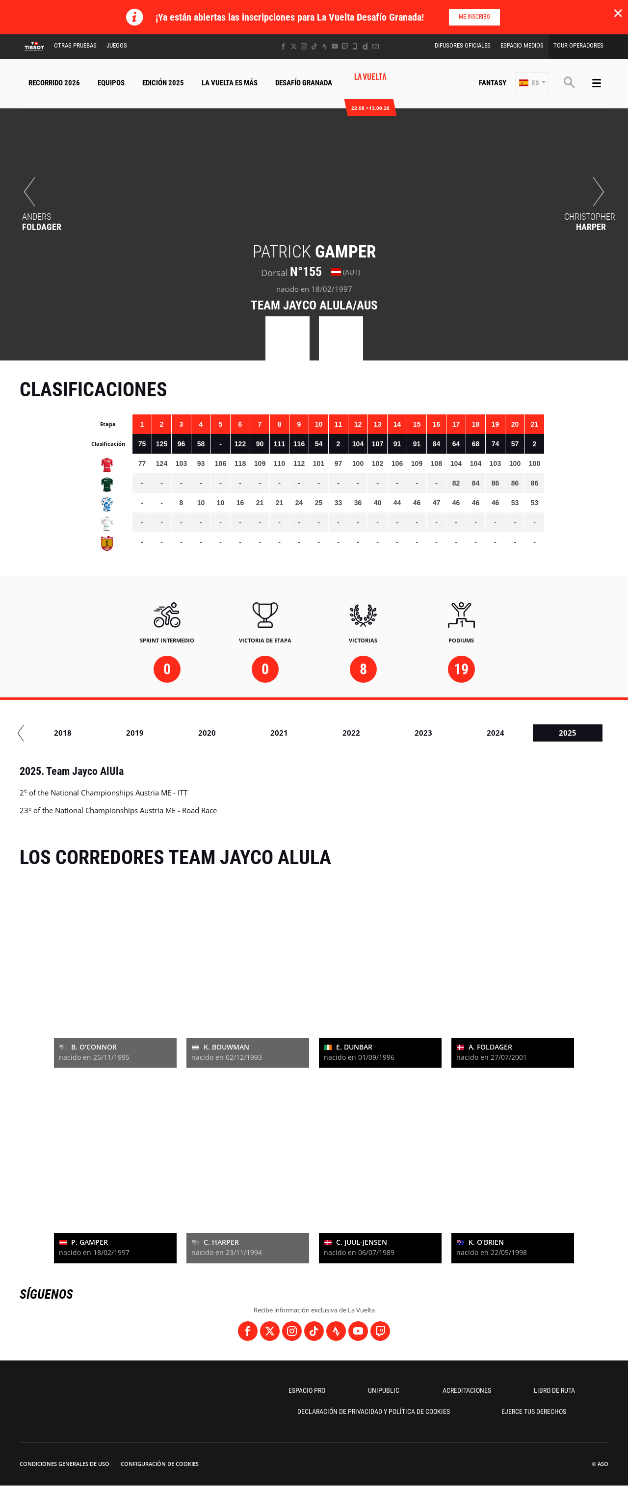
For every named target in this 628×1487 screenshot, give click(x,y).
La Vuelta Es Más (230, 82)
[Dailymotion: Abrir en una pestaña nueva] (365, 46)
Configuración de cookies (160, 1463)
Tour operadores (578, 45)
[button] (532, 83)
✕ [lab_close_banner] (618, 12)
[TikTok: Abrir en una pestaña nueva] (314, 46)
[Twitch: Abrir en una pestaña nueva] (345, 46)
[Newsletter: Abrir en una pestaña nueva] (375, 46)
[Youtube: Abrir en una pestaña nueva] (335, 46)
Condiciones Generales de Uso (64, 1463)
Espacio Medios (522, 45)
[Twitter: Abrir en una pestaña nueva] (293, 46)
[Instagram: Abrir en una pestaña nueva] (304, 46)
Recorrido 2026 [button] (54, 82)
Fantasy (492, 82)
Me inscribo (474, 16)
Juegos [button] (116, 45)
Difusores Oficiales (463, 45)
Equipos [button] (111, 82)
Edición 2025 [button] (163, 82)
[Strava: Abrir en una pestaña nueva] (324, 46)
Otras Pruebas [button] (75, 45)
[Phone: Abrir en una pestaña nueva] (355, 46)
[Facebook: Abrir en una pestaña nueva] (283, 46)
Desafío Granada (303, 82)
